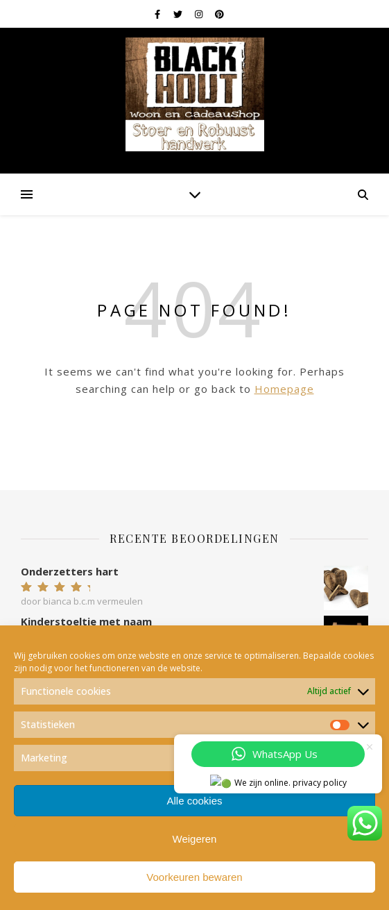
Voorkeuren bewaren (194, 877)
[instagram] (200, 14)
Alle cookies (194, 801)
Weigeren (195, 839)
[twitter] (178, 14)
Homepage (284, 389)
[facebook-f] (158, 14)
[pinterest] (219, 14)
